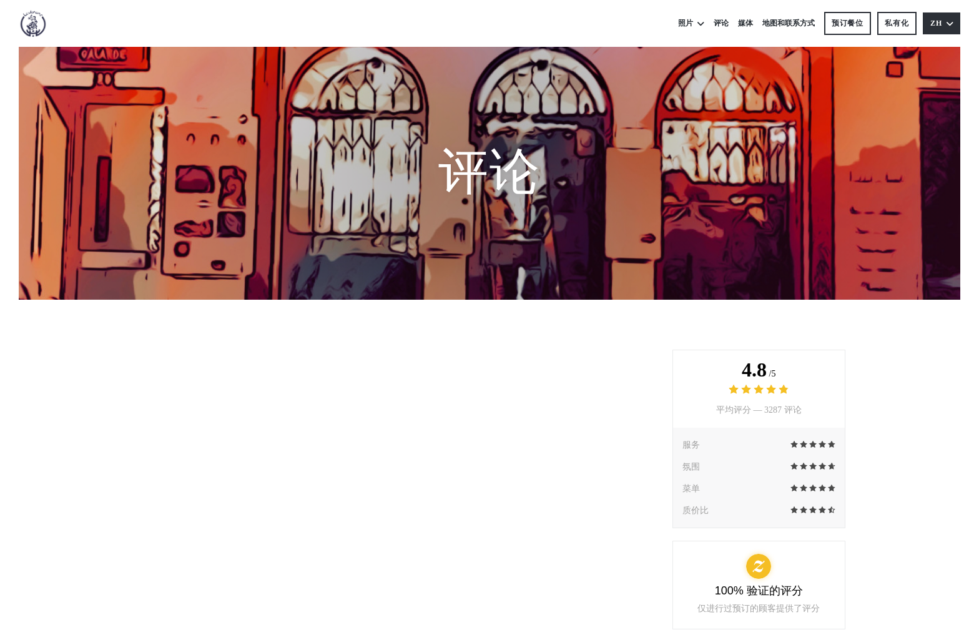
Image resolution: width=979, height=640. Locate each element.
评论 (721, 23)
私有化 (897, 23)
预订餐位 (848, 23)
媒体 (745, 23)
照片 (691, 23)
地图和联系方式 (788, 23)
